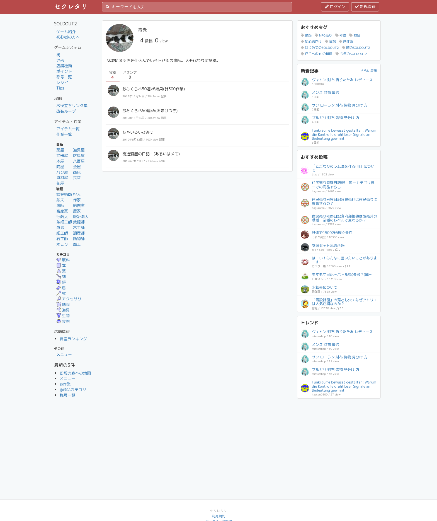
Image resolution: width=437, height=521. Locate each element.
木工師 (79, 227)
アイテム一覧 (68, 128)
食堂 (77, 177)
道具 (63, 310)
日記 (330, 41)
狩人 (77, 194)
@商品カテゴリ (73, 389)
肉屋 (60, 166)
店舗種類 (64, 65)
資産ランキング (73, 338)
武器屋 (62, 155)
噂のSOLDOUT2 (356, 47)
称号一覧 (64, 76)
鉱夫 (60, 199)
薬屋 (60, 150)
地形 (60, 60)
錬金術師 (64, 194)
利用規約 (218, 516)
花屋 (60, 183)
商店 (77, 172)
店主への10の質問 (316, 53)
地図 (63, 304)
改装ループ (66, 111)
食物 (63, 321)
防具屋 (79, 155)
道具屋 (79, 150)
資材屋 (62, 177)
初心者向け (311, 41)
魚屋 (77, 166)
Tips (60, 88)
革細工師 (64, 222)
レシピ (62, 82)
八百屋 (79, 161)
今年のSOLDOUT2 (351, 53)
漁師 (60, 205)
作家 (77, 199)
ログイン (335, 6)
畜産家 (62, 211)
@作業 (65, 384)
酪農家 (79, 205)
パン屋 (62, 172)
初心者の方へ (68, 37)
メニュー (64, 354)
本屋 (60, 161)
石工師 (62, 238)
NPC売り (323, 35)
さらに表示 (368, 70)
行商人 (62, 216)
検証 (354, 35)
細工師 (62, 233)
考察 (340, 35)
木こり (62, 244)
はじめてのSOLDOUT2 (320, 47)
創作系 (346, 41)
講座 (306, 35)
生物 (63, 315)
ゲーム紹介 (66, 31)
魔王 (77, 244)
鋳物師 (79, 238)
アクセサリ (68, 298)
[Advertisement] (339, 437)
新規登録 (365, 6)
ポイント (64, 71)
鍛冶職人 (81, 216)
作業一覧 (64, 134)
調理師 (79, 233)
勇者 (60, 227)
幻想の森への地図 (75, 373)
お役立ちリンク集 (72, 105)
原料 (63, 259)
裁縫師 (79, 222)
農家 (77, 211)
